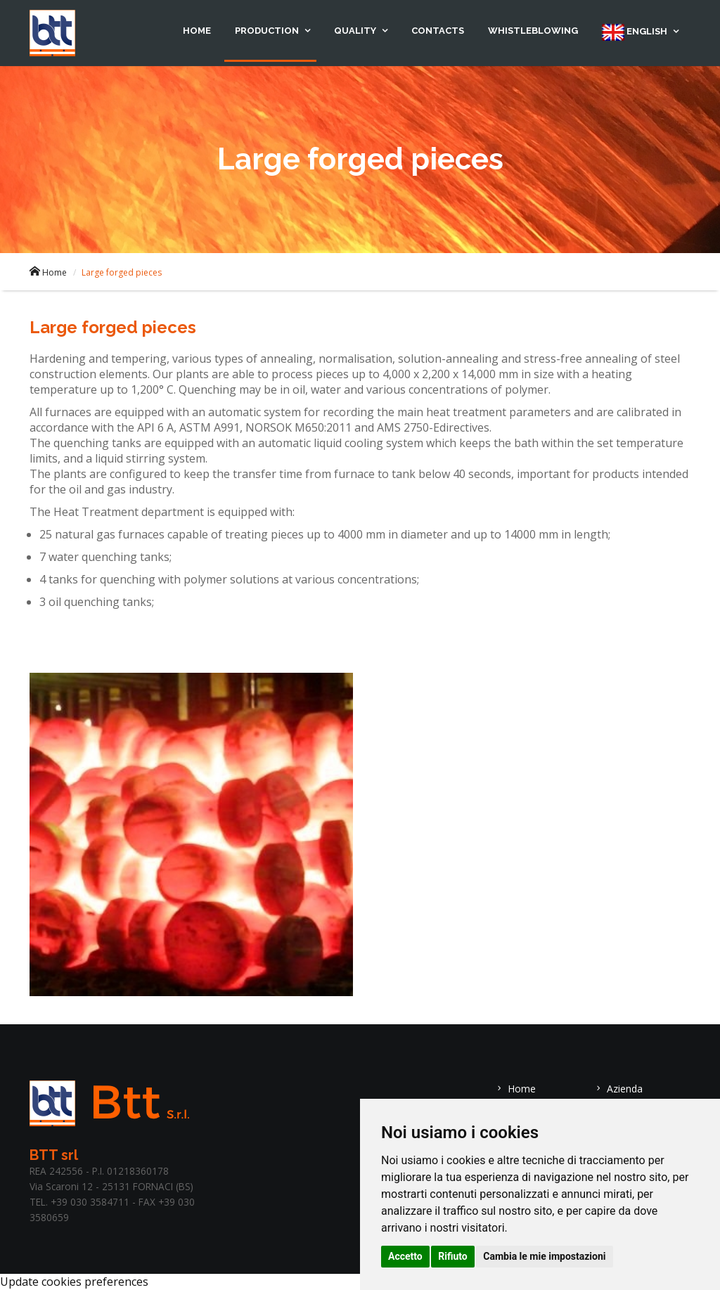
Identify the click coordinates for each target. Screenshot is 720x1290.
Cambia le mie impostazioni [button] (544, 1256)
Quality (356, 30)
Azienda (618, 1088)
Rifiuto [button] (453, 1256)
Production (268, 30)
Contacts (437, 30)
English (635, 32)
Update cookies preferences (74, 1281)
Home (197, 30)
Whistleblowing (533, 30)
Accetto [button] (405, 1256)
